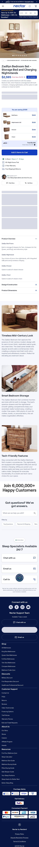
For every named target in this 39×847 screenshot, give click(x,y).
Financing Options (8, 711)
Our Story (5, 730)
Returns (4, 700)
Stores (4, 734)
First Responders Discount (10, 681)
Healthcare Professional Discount (12, 685)
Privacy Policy (19, 834)
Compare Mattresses (8, 666)
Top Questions (8, 524)
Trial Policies (6, 715)
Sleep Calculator (7, 757)
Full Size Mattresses (8, 659)
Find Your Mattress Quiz (9, 753)
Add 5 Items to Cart (19, 152)
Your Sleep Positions (8, 775)
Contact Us (5, 693)
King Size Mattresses (8, 651)
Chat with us (19, 622)
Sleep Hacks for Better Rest (11, 779)
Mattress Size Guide (8, 760)
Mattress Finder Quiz (8, 670)
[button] (19, 239)
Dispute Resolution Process (19, 838)
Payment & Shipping (23, 524)
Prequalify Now (29, 1)
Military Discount (7, 678)
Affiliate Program (7, 741)
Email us (19, 637)
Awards (4, 745)
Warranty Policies (7, 719)
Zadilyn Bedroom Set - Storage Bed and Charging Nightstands (22, 60)
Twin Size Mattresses (8, 662)
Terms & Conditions (19, 841)
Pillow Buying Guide (8, 768)
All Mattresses (6, 648)
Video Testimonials (8, 708)
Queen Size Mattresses (9, 655)
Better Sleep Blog (7, 783)
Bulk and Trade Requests (10, 723)
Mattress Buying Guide (9, 764)
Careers (4, 738)
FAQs (3, 696)
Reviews (4, 704)
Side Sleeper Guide (8, 772)
